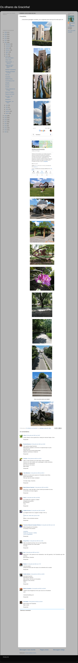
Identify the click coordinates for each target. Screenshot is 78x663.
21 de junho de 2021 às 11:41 (48, 525)
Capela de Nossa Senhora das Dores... (9, 66)
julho (7, 54)
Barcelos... (7, 84)
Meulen (25, 564)
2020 (5, 115)
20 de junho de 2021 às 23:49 (38, 444)
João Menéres (26, 473)
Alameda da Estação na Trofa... (10, 72)
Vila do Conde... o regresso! (9, 62)
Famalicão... (8, 76)
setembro (8, 50)
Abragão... (7, 82)
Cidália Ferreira (27, 510)
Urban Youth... (8, 59)
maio (7, 105)
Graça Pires (26, 540)
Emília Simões (26, 574)
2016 (5, 123)
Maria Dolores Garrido (28, 487)
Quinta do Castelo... (9, 92)
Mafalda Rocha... (9, 78)
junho (7, 56)
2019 (5, 117)
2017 (5, 121)
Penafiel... (7, 86)
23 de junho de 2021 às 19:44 (36, 601)
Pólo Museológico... (9, 57)
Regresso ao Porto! (9, 94)
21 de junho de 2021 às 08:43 (41, 487)
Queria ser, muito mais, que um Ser (31, 515)
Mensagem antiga (59, 650)
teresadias (25, 601)
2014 (5, 127)
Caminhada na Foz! (9, 80)
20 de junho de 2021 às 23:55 (34, 458)
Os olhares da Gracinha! (15, 7)
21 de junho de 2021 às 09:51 (33, 497)
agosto (7, 52)
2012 (5, 131)
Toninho (25, 458)
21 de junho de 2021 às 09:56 (38, 510)
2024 (5, 36)
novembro (8, 46)
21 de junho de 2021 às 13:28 (36, 540)
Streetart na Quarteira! (10, 69)
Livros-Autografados (28, 534)
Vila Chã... (7, 74)
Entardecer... (8, 99)
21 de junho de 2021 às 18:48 (39, 588)
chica (24, 435)
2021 (5, 42)
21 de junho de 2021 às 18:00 (37, 574)
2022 (5, 40)
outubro (7, 48)
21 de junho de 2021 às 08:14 (37, 473)
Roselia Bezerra (27, 444)
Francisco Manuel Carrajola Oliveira (32, 525)
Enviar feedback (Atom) (30, 652)
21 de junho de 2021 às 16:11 (32, 552)
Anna (24, 497)
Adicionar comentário (25, 610)
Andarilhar (25, 531)
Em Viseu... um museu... (8, 97)
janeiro (7, 113)
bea (24, 552)
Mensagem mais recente (27, 650)
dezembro (8, 44)
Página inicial (44, 650)
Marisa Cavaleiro (27, 588)
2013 (5, 129)
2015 (5, 125)
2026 (5, 32)
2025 (5, 34)
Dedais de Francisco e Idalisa (30, 532)
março (7, 109)
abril (7, 107)
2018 (5, 119)
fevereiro (8, 111)
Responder (25, 439)
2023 (5, 38)
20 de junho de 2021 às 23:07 (33, 435)
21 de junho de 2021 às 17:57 (34, 564)
